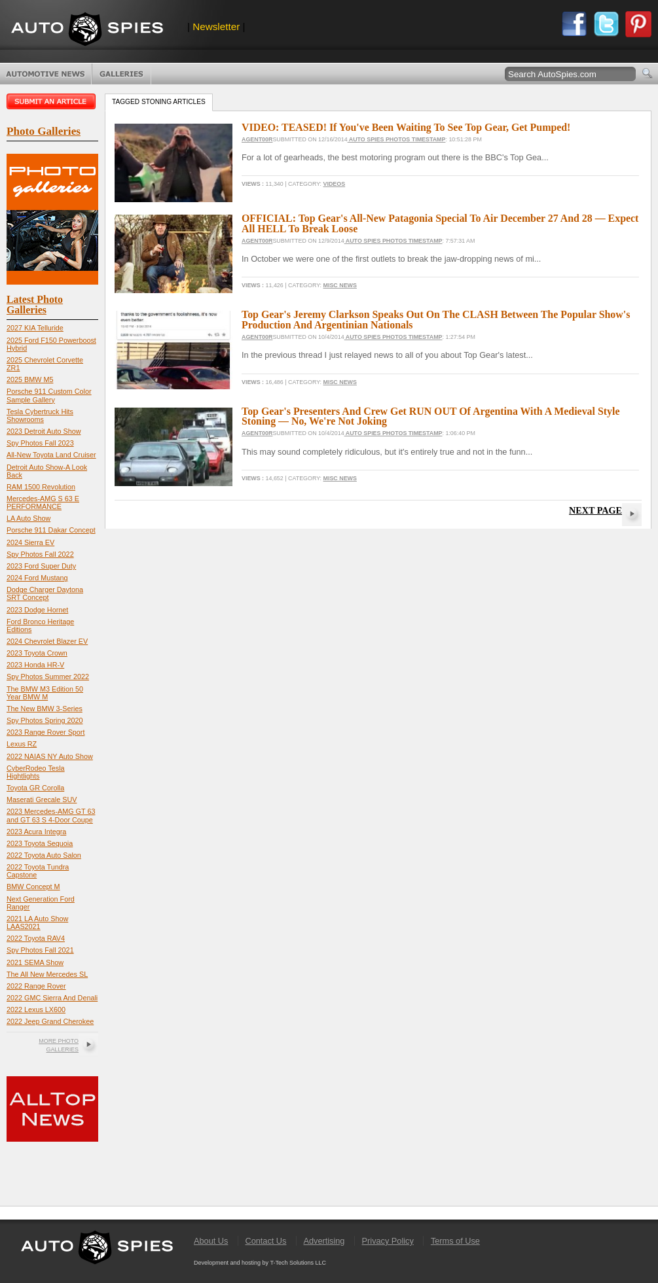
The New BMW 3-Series (44, 708)
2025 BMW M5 (30, 379)
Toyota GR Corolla (35, 788)
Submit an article (52, 101)
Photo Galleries (121, 73)
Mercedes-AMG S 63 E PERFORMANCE (43, 502)
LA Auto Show (28, 518)
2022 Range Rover (36, 986)
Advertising (324, 1241)
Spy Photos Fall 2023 (40, 443)
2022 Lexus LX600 (36, 1009)
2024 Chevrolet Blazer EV (47, 641)
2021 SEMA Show (35, 962)
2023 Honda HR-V (35, 665)
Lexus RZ (22, 744)
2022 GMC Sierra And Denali (52, 998)
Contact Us (265, 1241)
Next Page (595, 510)
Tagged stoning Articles (159, 101)
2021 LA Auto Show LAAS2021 (37, 922)
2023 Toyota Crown (37, 653)
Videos (334, 184)
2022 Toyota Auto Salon (44, 855)
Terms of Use (455, 1241)
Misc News (340, 285)
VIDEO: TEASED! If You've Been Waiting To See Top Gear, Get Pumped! (406, 127)
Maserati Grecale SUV (42, 799)
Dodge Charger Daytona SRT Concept (45, 593)
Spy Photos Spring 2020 (44, 720)
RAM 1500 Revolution (41, 487)
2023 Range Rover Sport (45, 732)
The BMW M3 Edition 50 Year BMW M (45, 693)
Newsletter (216, 26)
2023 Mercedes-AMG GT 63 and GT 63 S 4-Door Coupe (51, 815)
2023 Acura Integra (36, 831)
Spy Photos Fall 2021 (40, 950)
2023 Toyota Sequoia (40, 843)
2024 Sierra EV (30, 542)
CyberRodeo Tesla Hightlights (36, 772)
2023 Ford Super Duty (41, 566)
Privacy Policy (388, 1241)
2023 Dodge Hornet (37, 610)
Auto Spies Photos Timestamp (397, 139)
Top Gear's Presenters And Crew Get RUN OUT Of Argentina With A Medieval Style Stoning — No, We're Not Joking (431, 416)
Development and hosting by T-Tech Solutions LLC (260, 1262)
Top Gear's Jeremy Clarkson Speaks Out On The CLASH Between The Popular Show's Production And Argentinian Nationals (436, 319)
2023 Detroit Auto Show (44, 431)
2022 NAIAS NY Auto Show (50, 756)
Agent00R (257, 139)
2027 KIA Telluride (35, 328)
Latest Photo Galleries (35, 304)
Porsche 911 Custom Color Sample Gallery (49, 395)
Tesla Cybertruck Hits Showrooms (40, 415)
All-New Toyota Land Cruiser (51, 455)
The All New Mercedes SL (47, 974)
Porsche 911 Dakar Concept (51, 530)
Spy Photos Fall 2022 (40, 554)
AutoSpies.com (87, 30)
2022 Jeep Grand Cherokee (50, 1021)
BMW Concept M (33, 886)
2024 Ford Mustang (37, 578)
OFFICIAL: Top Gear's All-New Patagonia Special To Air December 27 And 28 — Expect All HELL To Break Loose (440, 223)
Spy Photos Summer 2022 (48, 676)
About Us (211, 1241)
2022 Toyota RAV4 (36, 938)
